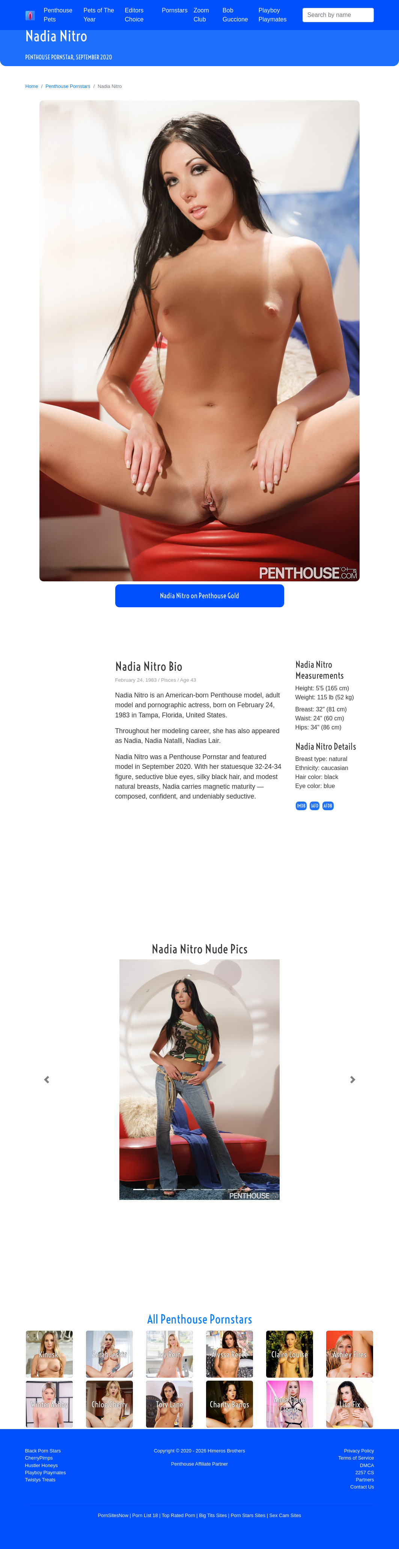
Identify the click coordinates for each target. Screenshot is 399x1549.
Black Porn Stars (43, 1451)
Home (32, 86)
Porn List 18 (145, 1515)
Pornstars (174, 10)
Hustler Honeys (41, 1465)
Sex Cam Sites (285, 1515)
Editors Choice (134, 15)
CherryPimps (39, 1458)
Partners (365, 1479)
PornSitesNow (113, 1515)
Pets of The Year (98, 15)
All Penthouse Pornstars (199, 1319)
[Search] (338, 15)
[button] (47, 1079)
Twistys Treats (40, 1479)
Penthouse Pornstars (67, 86)
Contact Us (362, 1487)
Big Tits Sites (213, 1515)
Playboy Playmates (273, 15)
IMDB (301, 806)
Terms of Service (356, 1458)
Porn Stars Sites (248, 1515)
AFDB (328, 806)
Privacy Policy (359, 1451)
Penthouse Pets (58, 15)
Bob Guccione (235, 15)
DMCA (367, 1465)
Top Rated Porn (178, 1515)
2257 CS (364, 1472)
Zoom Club (201, 15)
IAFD (314, 806)
